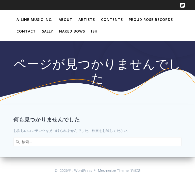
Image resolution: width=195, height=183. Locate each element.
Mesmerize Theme (113, 170)
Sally (47, 31)
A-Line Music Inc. (35, 19)
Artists (86, 19)
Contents (112, 19)
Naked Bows (72, 31)
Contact (26, 31)
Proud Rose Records (151, 19)
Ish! (95, 31)
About (65, 19)
